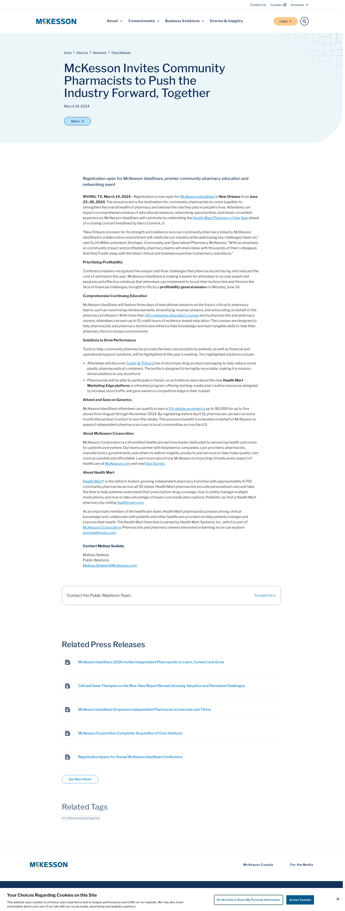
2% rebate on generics (187, 409)
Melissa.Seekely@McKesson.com (110, 565)
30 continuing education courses (172, 315)
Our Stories (155, 463)
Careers (278, 5)
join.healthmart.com (99, 533)
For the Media (301, 864)
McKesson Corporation (102, 527)
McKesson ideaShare (197, 197)
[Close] (338, 899)
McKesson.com (117, 463)
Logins (285, 21)
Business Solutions (184, 21)
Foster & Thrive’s (140, 363)
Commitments (144, 21)
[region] (172, 899)
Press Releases (121, 52)
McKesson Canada (258, 864)
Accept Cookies (300, 899)
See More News (80, 779)
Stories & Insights (226, 21)
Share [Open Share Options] (77, 121)
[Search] (304, 21)
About (115, 21)
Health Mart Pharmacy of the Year (220, 218)
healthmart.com (130, 502)
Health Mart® (93, 481)
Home (68, 52)
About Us (82, 52)
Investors (300, 5)
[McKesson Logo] (49, 864)
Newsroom (100, 52)
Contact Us (258, 5)
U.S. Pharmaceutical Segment (81, 820)
